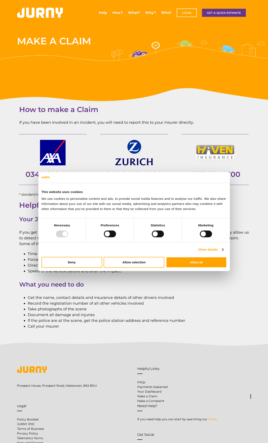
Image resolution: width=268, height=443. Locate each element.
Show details (208, 249)
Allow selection (134, 262)
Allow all (196, 262)
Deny (72, 262)
